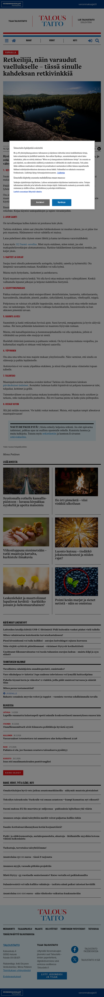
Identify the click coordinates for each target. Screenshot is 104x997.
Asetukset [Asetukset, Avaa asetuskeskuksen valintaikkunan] (40, 202)
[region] (52, 175)
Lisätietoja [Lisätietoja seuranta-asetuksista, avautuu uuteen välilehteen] (61, 172)
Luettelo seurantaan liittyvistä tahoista (28, 192)
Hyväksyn (61, 202)
